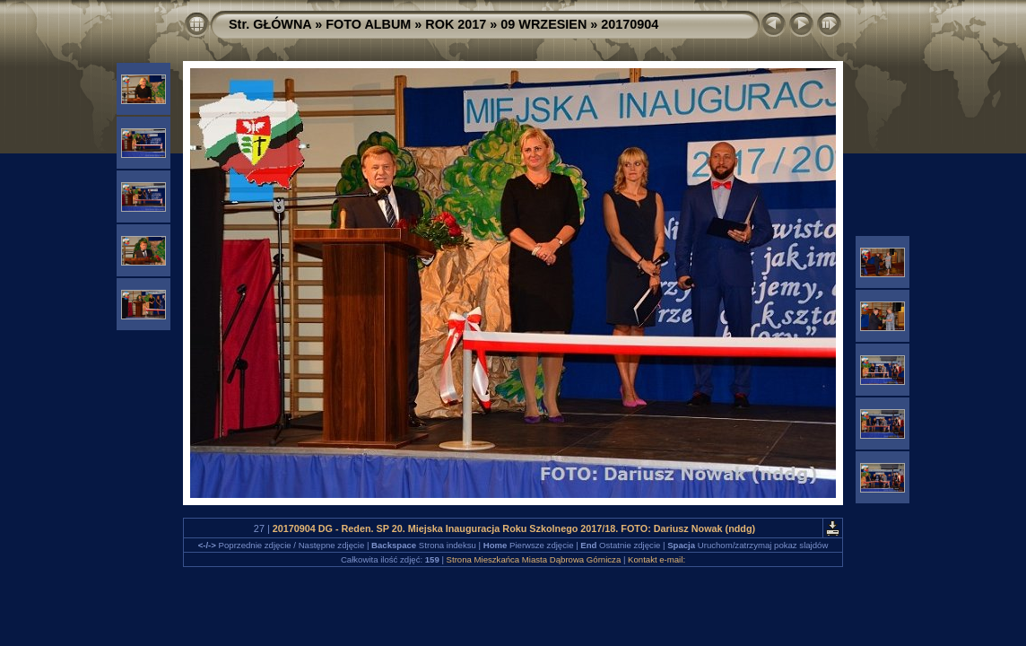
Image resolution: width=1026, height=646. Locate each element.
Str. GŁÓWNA (270, 24)
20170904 (629, 24)
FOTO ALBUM (368, 24)
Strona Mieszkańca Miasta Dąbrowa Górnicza (534, 559)
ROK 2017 (455, 24)
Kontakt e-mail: (656, 559)
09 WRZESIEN (543, 24)
